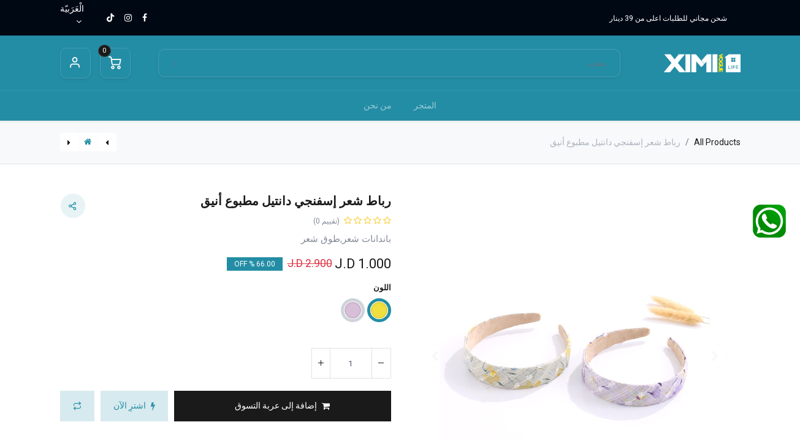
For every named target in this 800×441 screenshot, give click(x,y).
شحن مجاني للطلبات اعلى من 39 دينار (668, 18)
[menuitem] (425, 106)
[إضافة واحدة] (321, 363)
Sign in (75, 63)
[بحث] (176, 63)
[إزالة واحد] (381, 363)
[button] (282, 406)
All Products (717, 142)
